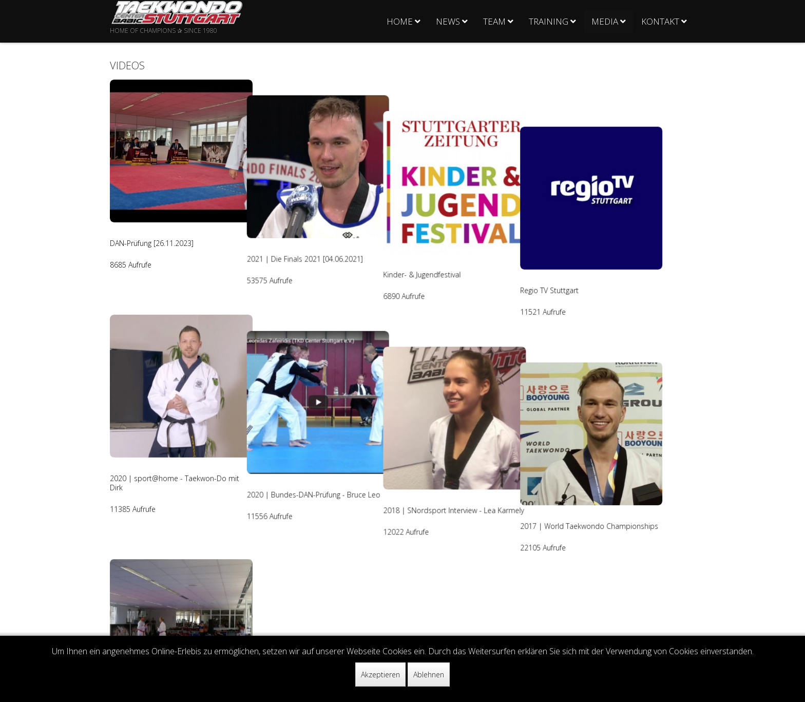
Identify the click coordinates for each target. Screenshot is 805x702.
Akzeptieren (380, 674)
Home (400, 21)
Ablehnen (428, 674)
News (448, 21)
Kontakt (660, 21)
